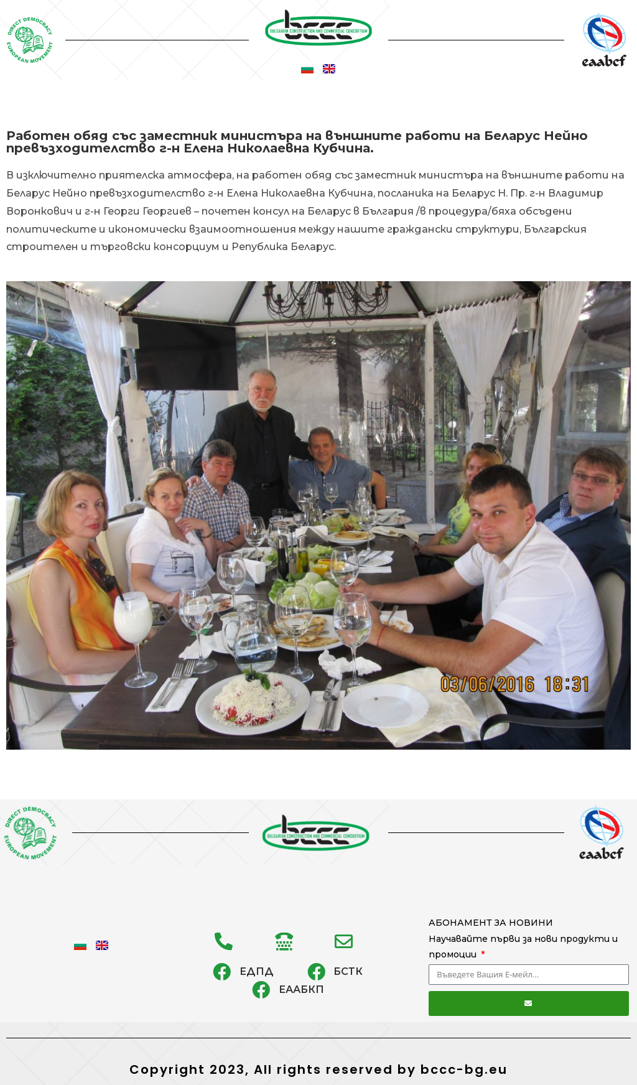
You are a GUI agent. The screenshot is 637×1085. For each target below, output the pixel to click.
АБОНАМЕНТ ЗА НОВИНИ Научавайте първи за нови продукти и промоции (523, 938)
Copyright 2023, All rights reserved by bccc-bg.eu (318, 1069)
